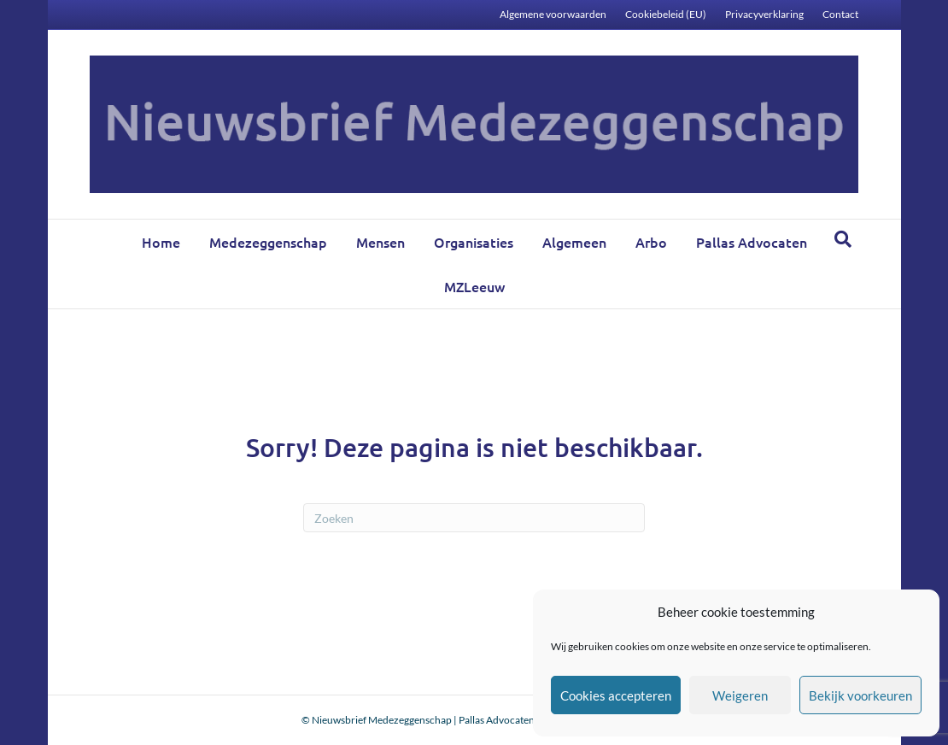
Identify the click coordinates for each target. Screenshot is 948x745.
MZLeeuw (474, 286)
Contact (840, 14)
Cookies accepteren (615, 695)
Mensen (380, 241)
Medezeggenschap (268, 241)
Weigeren (740, 695)
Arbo (651, 241)
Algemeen (574, 241)
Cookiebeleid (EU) (665, 14)
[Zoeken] (843, 239)
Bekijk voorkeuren (860, 695)
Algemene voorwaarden (553, 14)
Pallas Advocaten (751, 241)
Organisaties (473, 241)
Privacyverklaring (764, 14)
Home (161, 241)
